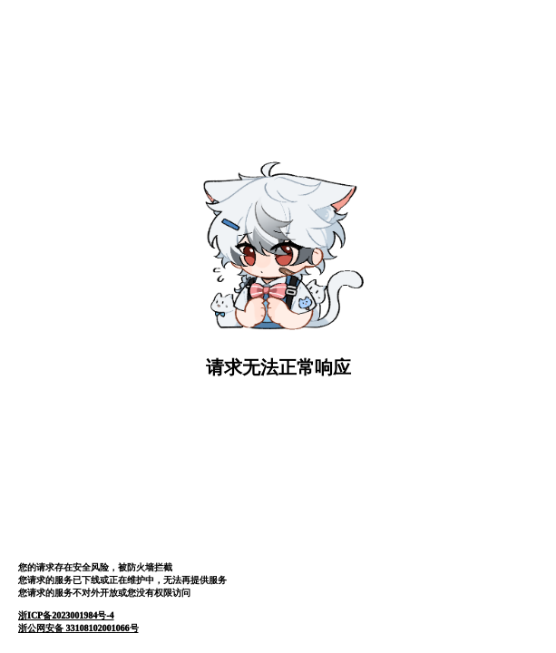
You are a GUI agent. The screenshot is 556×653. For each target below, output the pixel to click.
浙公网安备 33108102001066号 (78, 628)
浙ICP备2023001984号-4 (66, 615)
